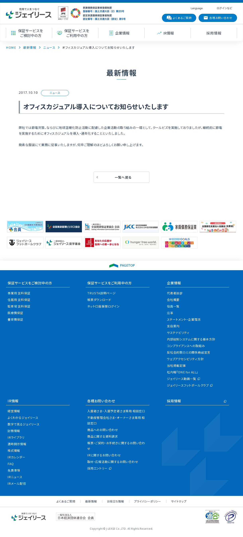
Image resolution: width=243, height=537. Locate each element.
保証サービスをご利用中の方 (109, 282)
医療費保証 (15, 313)
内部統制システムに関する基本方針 (191, 339)
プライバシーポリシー (147, 501)
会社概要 (173, 300)
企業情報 (174, 282)
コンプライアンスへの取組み (186, 346)
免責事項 (14, 470)
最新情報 (91, 501)
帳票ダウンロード (99, 300)
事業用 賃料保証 (19, 293)
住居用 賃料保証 (19, 300)
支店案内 (173, 326)
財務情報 (14, 431)
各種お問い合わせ (101, 400)
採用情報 (174, 400)
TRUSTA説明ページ (101, 293)
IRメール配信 (17, 483)
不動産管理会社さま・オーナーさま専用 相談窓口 (116, 420)
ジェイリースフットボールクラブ (188, 385)
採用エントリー (97, 468)
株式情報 (14, 450)
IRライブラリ (16, 437)
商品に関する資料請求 (102, 436)
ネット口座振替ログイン (103, 306)
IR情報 (13, 400)
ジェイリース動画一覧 (181, 379)
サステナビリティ (178, 332)
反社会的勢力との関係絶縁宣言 (188, 352)
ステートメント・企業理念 (184, 319)
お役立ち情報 (115, 501)
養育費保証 (15, 319)
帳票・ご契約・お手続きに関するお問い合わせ (116, 446)
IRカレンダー (16, 457)
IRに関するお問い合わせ (104, 455)
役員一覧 (173, 306)
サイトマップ (179, 501)
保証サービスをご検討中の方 (30, 282)
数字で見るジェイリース (23, 424)
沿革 (170, 313)
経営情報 (14, 411)
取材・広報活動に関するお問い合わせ (112, 462)
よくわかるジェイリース (23, 417)
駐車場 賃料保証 (19, 306)
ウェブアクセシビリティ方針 (185, 359)
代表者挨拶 (175, 293)
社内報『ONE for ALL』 (182, 372)
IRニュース (15, 477)
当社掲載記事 (176, 365)
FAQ (11, 464)
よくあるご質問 (65, 501)
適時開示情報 (17, 444)
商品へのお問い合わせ (102, 430)
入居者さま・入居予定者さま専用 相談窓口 (116, 411)
